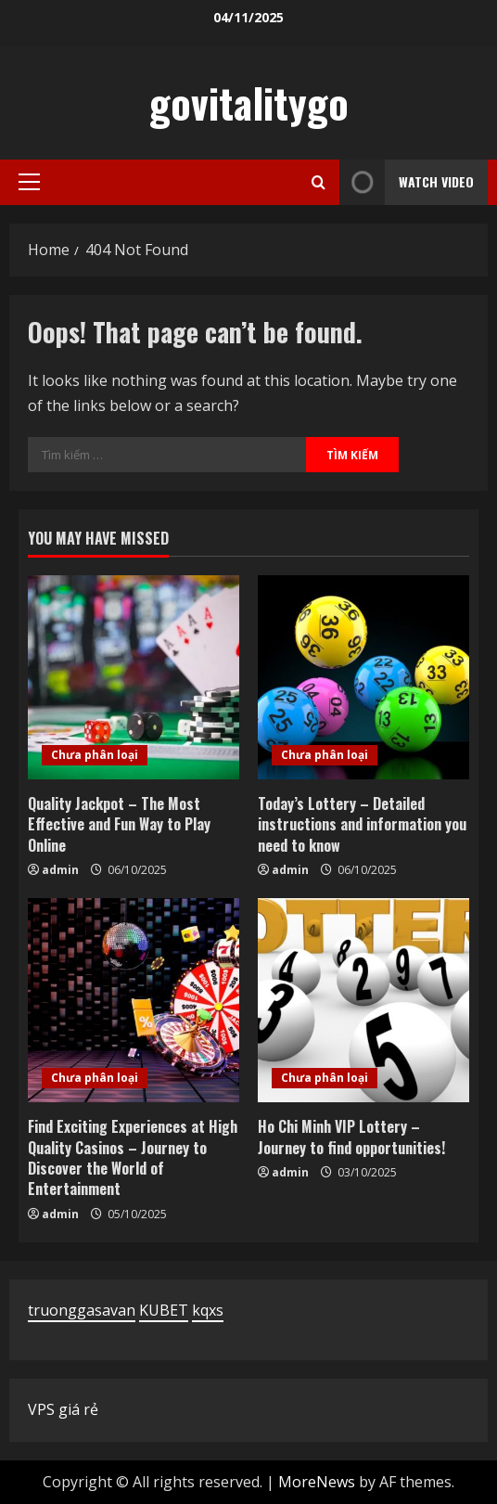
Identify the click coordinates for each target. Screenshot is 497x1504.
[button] (29, 181)
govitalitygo (249, 102)
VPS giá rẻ (63, 1409)
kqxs (207, 1310)
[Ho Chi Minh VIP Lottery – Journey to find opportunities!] (363, 1000)
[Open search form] (318, 182)
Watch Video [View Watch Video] (406, 182)
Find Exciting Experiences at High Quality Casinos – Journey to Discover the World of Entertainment (132, 1157)
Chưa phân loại (94, 755)
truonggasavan (81, 1310)
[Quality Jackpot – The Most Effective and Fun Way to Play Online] (133, 677)
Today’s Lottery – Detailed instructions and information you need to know (362, 824)
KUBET (163, 1310)
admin (60, 870)
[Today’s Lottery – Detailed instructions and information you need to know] (363, 677)
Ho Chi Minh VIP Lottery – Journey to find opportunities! (351, 1136)
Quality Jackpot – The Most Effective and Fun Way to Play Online (119, 824)
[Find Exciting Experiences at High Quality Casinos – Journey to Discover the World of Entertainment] (133, 1000)
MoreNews (316, 1482)
